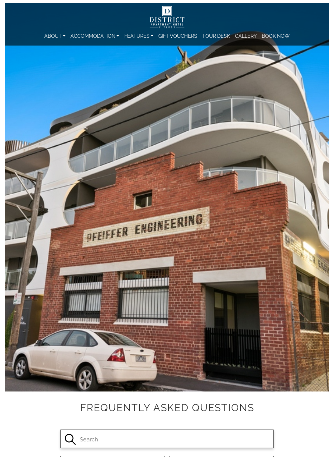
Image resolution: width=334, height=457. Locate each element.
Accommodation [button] (92, 35)
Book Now (276, 35)
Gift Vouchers (177, 35)
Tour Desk (216, 35)
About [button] (53, 35)
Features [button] (137, 35)
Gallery (246, 35)
